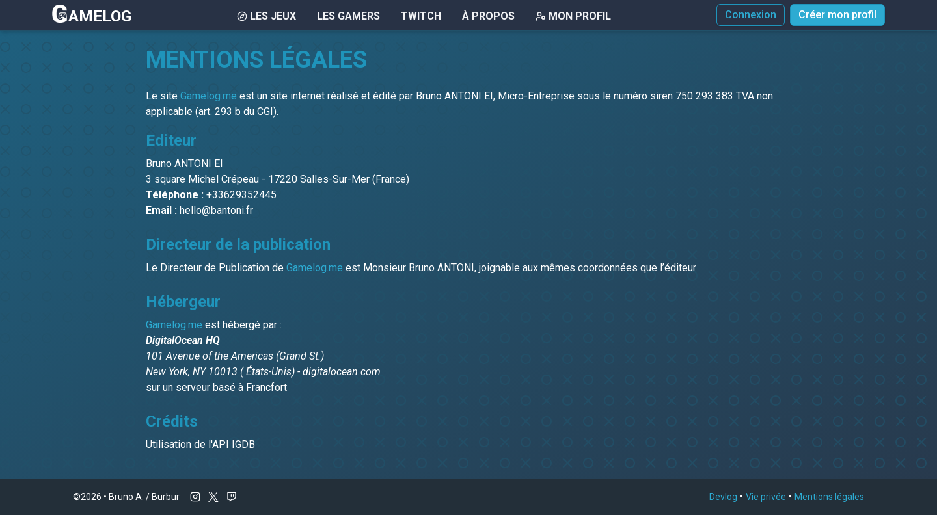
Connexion (750, 14)
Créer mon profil (837, 14)
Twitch (421, 16)
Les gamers (348, 16)
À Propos (488, 16)
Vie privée (766, 497)
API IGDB (233, 444)
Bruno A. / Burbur (144, 497)
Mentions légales (829, 497)
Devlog (723, 497)
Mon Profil (573, 16)
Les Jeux (266, 16)
